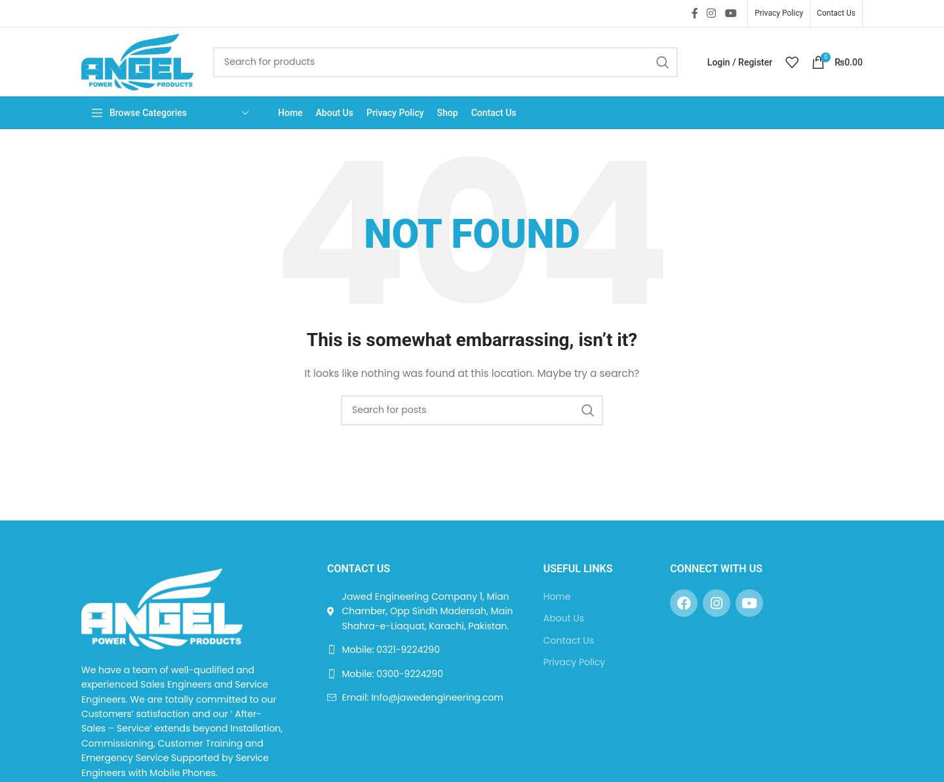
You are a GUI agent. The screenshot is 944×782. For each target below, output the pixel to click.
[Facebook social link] (694, 13)
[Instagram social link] (711, 13)
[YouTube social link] (730, 13)
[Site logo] (137, 61)
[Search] (445, 62)
